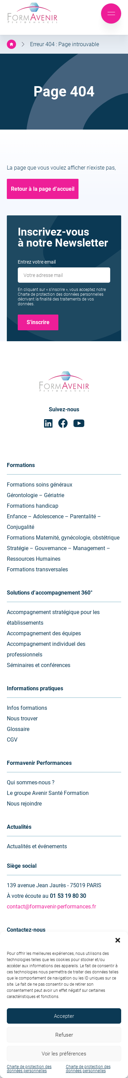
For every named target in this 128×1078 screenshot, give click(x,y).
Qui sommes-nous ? (31, 782)
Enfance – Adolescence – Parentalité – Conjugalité (54, 521)
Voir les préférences (64, 1054)
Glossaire (18, 729)
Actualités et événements (37, 846)
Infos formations (27, 708)
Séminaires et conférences (38, 665)
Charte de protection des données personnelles (29, 1069)
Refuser (64, 1035)
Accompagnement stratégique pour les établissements (53, 617)
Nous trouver (22, 718)
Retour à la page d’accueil (42, 189)
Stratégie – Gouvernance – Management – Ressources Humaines (58, 553)
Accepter (64, 1016)
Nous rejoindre (24, 803)
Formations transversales (37, 569)
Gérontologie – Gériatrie (35, 495)
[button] (117, 940)
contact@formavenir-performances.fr (51, 906)
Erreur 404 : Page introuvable (64, 44)
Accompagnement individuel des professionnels (46, 649)
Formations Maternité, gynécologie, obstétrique (63, 537)
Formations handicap (32, 506)
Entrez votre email (37, 262)
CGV (12, 739)
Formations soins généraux (39, 484)
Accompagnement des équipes (44, 633)
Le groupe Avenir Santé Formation (48, 793)
